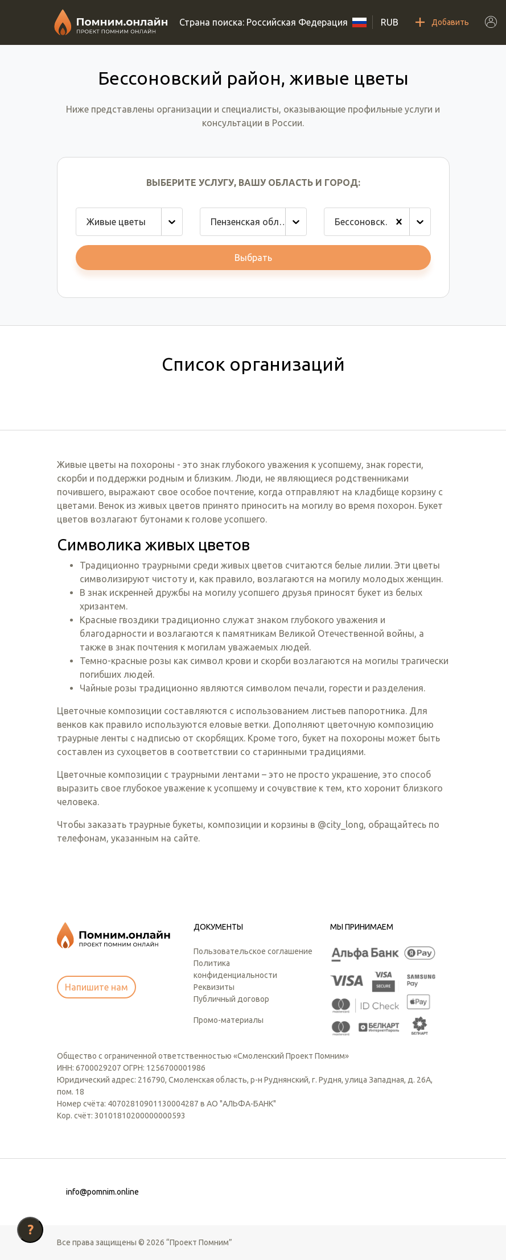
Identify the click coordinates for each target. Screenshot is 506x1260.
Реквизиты (214, 987)
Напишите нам (96, 987)
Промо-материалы (229, 1020)
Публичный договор (231, 999)
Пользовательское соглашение (253, 951)
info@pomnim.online (102, 1191)
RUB (389, 22)
